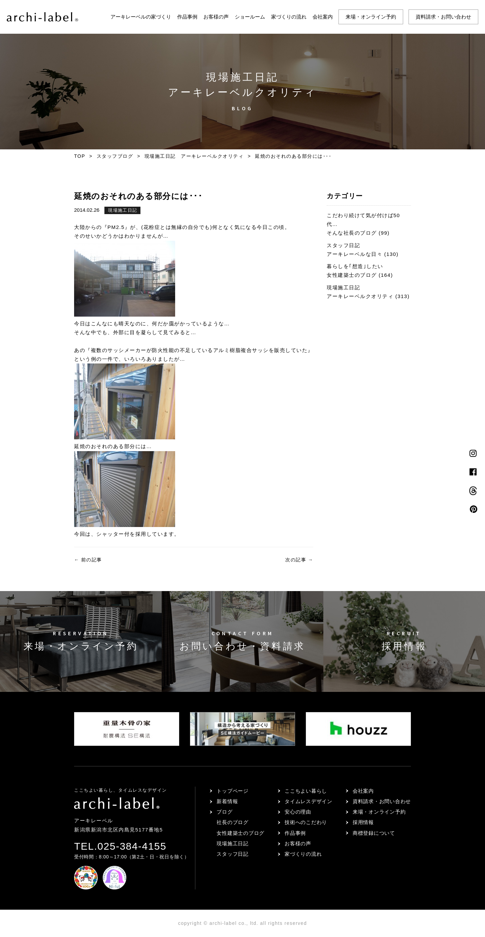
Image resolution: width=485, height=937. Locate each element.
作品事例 (187, 17)
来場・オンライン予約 (371, 17)
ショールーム (250, 17)
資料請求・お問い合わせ (443, 17)
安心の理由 (298, 812)
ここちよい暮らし (306, 791)
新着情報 (227, 801)
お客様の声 (216, 17)
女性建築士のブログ (240, 833)
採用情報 (363, 822)
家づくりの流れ (288, 17)
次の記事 (299, 559)
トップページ (233, 791)
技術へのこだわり (306, 822)
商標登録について (374, 833)
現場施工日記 (122, 210)
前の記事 (88, 559)
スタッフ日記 (233, 854)
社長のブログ (233, 822)
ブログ (224, 812)
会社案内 (323, 17)
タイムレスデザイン (308, 801)
